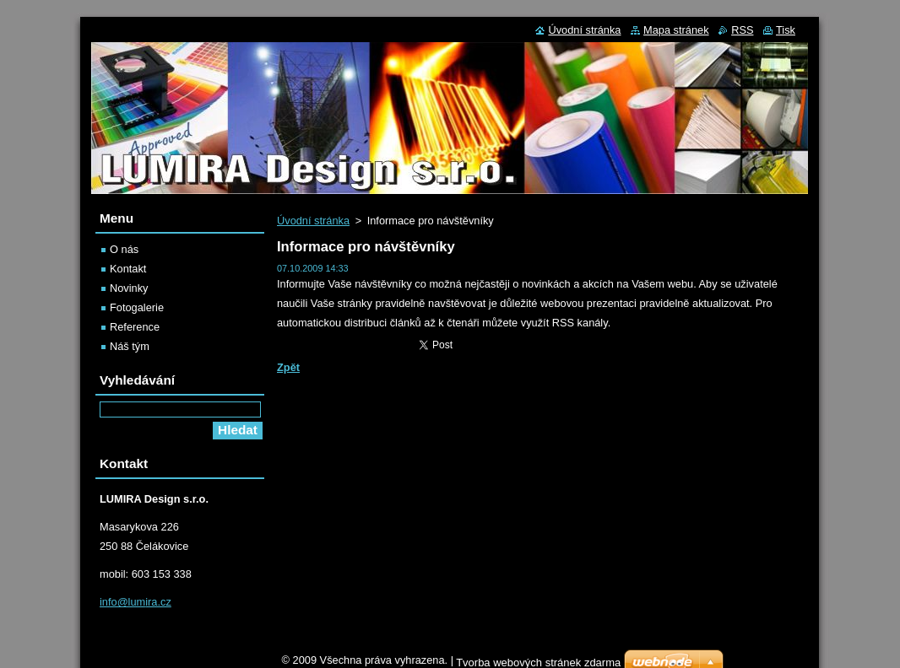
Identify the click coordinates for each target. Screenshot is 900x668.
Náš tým (129, 346)
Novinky (129, 288)
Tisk (785, 30)
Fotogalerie (137, 307)
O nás (124, 249)
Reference (135, 327)
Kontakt (128, 268)
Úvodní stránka (313, 220)
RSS (742, 30)
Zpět (288, 367)
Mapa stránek (676, 30)
